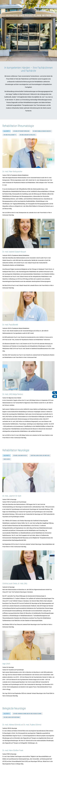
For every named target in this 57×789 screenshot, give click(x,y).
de (42, 5)
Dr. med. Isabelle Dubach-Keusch (42, 131)
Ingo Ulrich (7, 459)
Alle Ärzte (7, 131)
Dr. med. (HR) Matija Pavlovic (27, 134)
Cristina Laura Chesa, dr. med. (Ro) (40, 455)
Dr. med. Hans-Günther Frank (11, 717)
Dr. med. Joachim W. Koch (20, 455)
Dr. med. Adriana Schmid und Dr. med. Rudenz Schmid (27, 713)
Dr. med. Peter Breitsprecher (21, 131)
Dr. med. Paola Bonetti (10, 134)
